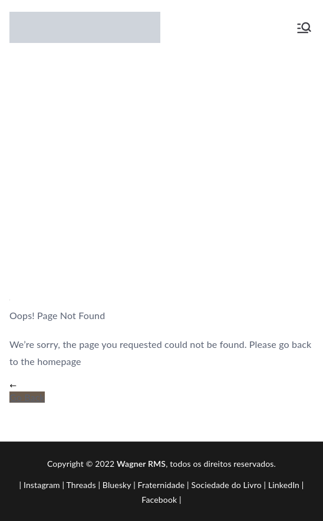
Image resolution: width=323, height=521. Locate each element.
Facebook (159, 500)
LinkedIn (283, 485)
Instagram (42, 485)
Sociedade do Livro (227, 485)
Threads (81, 485)
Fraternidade (161, 485)
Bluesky (117, 485)
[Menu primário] (304, 27)
